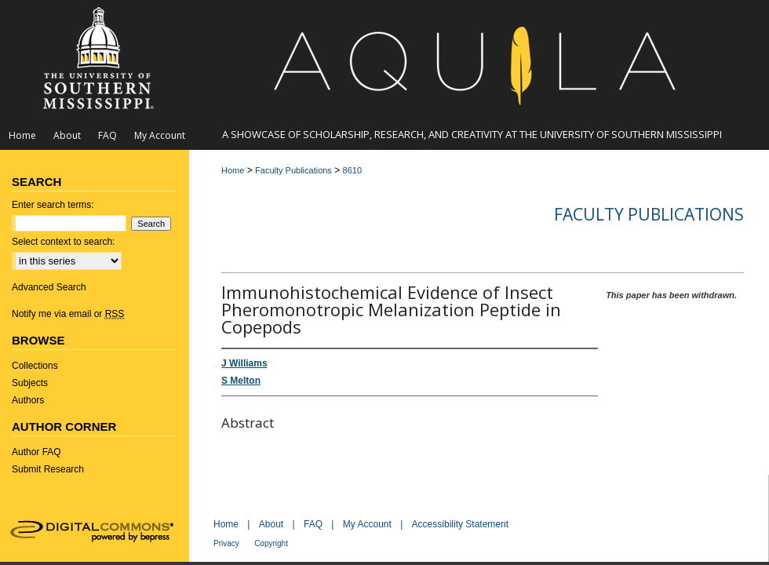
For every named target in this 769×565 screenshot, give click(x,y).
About (271, 524)
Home (232, 170)
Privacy (226, 543)
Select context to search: (63, 241)
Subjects (30, 382)
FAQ (313, 524)
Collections (35, 365)
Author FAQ (36, 452)
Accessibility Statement (460, 524)
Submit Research (48, 469)
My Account (367, 524)
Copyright (271, 543)
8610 (352, 170)
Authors (28, 400)
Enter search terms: (53, 204)
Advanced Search (49, 287)
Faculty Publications (293, 170)
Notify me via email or (68, 313)
